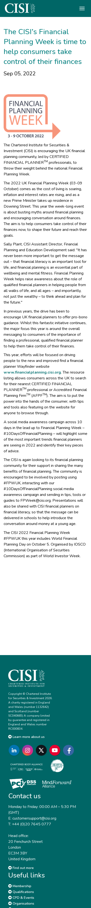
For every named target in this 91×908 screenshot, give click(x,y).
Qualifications (21, 892)
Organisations (21, 903)
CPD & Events (21, 897)
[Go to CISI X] (42, 750)
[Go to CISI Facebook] (69, 750)
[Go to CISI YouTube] (56, 750)
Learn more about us (26, 737)
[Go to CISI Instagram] (28, 750)
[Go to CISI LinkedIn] (15, 750)
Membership (19, 886)
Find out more (21, 868)
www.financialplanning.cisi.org (32, 372)
